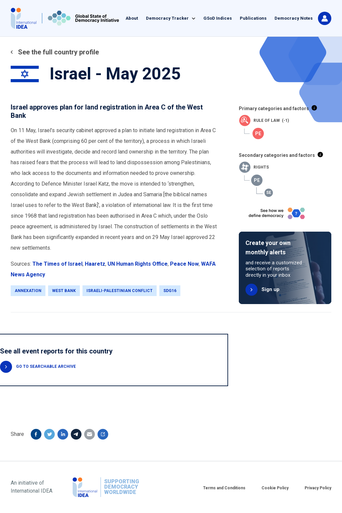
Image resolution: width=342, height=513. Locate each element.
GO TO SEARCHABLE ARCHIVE (46, 366)
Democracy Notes (294, 18)
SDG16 (169, 290)
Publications (253, 18)
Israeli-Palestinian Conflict (120, 290)
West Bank (64, 290)
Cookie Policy (275, 488)
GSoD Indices (217, 18)
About (132, 18)
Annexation (28, 290)
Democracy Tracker (167, 18)
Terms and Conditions (224, 488)
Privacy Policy (318, 488)
